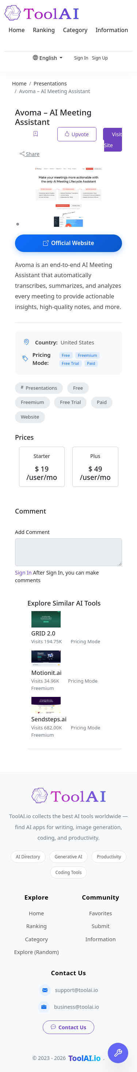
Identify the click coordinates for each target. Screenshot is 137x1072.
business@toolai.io (76, 1006)
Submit (101, 926)
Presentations (39, 388)
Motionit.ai (46, 673)
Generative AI (69, 856)
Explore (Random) (36, 951)
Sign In (81, 58)
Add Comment (32, 532)
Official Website (68, 243)
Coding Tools (69, 872)
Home (16, 30)
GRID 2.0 (43, 633)
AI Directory (28, 856)
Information (112, 30)
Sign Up (100, 58)
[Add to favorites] (36, 134)
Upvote (77, 134)
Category (75, 30)
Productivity (109, 856)
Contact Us (68, 1027)
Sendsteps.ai (49, 719)
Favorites (100, 913)
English (45, 57)
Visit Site (113, 140)
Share (29, 153)
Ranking (44, 30)
